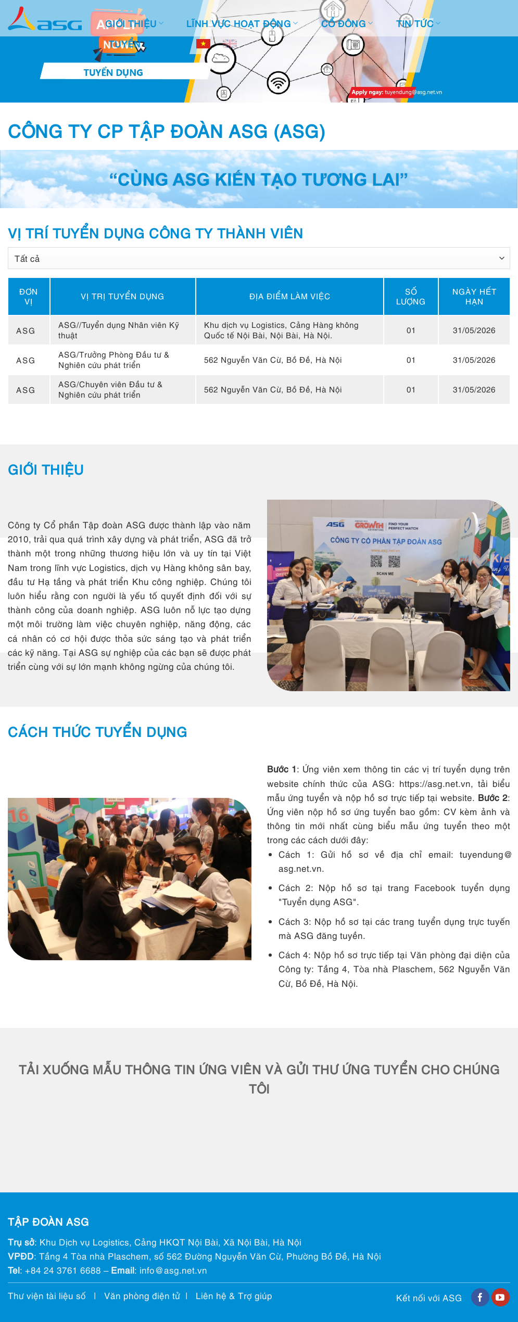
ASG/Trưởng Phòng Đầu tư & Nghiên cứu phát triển (114, 359)
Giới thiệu (134, 23)
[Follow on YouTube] (500, 1297)
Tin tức (418, 23)
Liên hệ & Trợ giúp (234, 1295)
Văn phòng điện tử (142, 1295)
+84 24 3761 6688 (63, 1270)
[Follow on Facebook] (480, 1297)
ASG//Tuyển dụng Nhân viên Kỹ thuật (118, 329)
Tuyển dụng (144, 43)
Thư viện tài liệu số (47, 1295)
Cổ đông (347, 23)
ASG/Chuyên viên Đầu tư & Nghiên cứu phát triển (110, 388)
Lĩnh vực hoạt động (242, 23)
